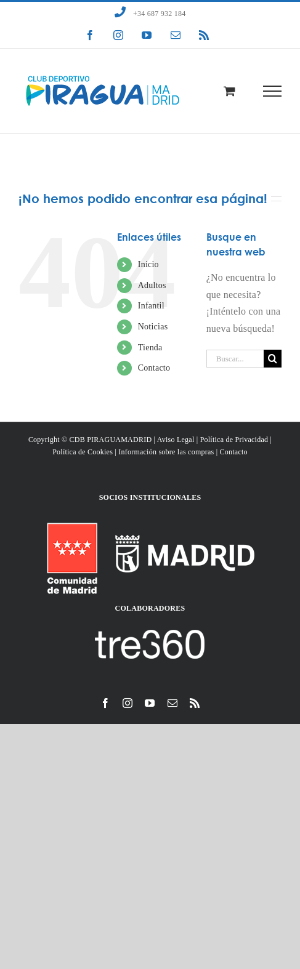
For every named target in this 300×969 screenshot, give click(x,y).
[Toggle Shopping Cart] (229, 90)
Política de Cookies (82, 452)
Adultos (152, 285)
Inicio (148, 264)
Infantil (151, 305)
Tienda (150, 347)
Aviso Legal (176, 439)
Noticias (153, 326)
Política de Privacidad (234, 439)
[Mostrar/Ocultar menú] (272, 91)
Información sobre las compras (166, 452)
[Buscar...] (235, 359)
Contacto (154, 367)
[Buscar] (273, 359)
